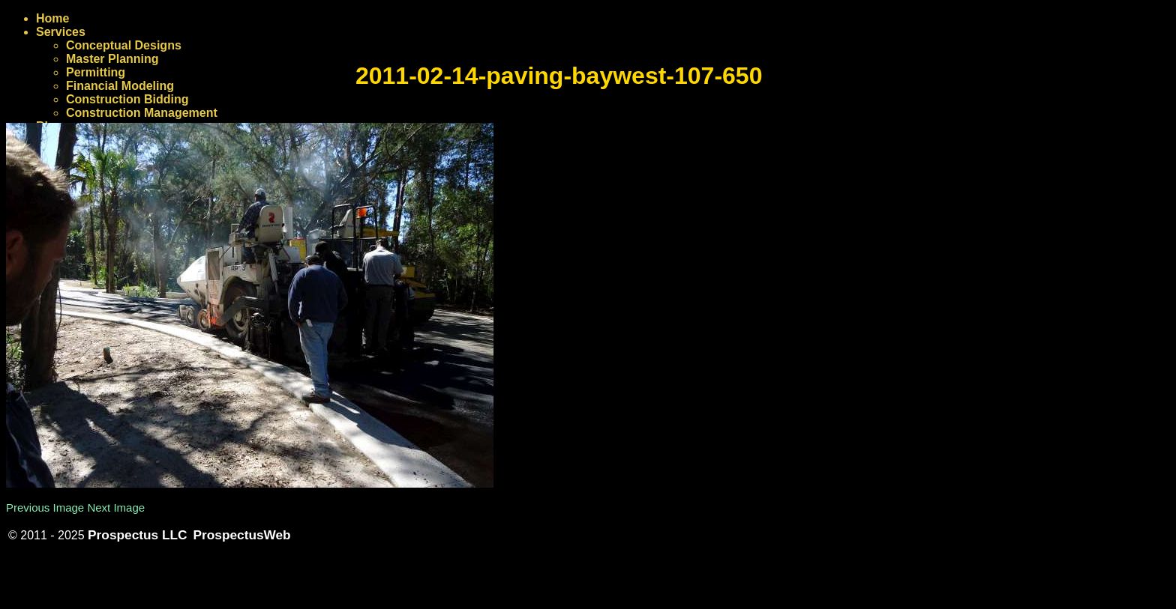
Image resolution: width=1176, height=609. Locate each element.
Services (61, 31)
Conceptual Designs (124, 45)
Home (52, 18)
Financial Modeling (120, 85)
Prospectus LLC (137, 534)
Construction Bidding (127, 99)
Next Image (116, 507)
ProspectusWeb (242, 534)
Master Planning (112, 58)
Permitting (95, 72)
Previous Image (45, 507)
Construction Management (142, 112)
